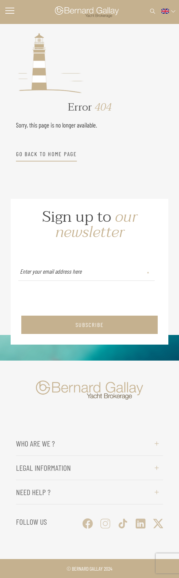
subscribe (90, 324)
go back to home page (46, 153)
